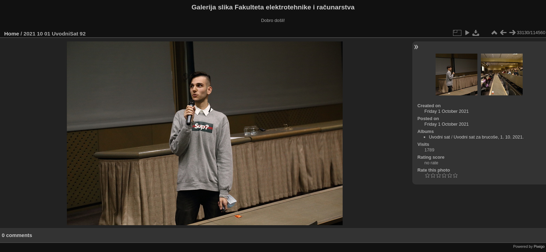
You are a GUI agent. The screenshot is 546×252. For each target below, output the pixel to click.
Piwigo (539, 246)
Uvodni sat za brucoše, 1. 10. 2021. (489, 137)
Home (11, 34)
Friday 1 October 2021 (446, 111)
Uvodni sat (439, 137)
